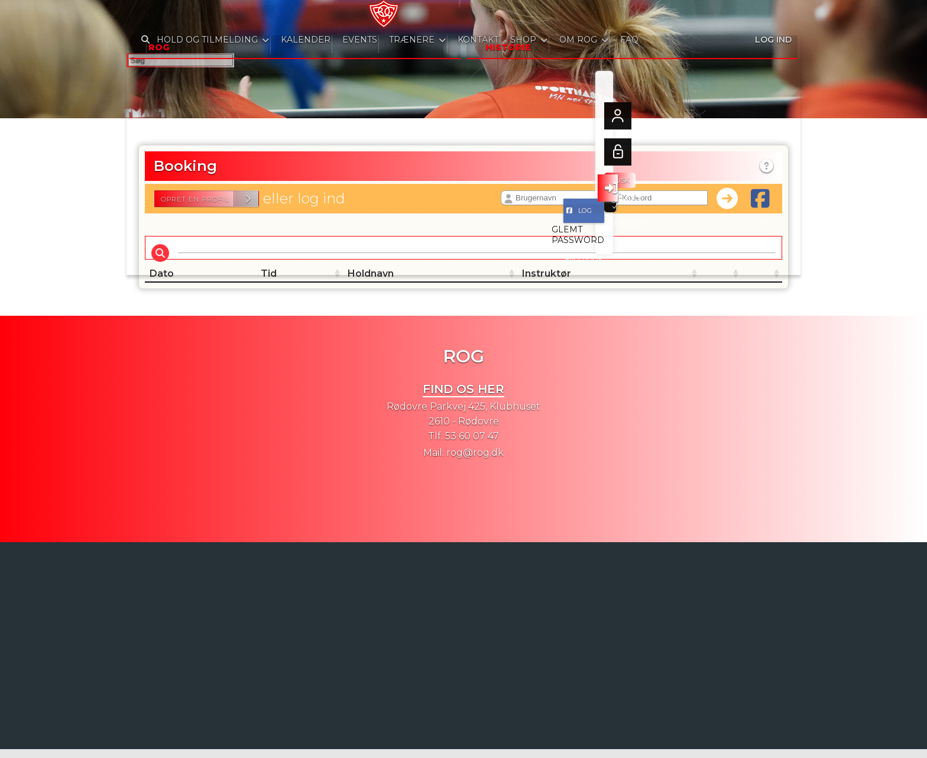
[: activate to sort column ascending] (623, 282)
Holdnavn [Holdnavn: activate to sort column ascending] (385, 282)
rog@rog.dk (475, 461)
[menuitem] (144, 17)
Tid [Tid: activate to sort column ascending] (264, 282)
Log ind (772, 17)
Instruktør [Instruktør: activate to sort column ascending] (492, 282)
